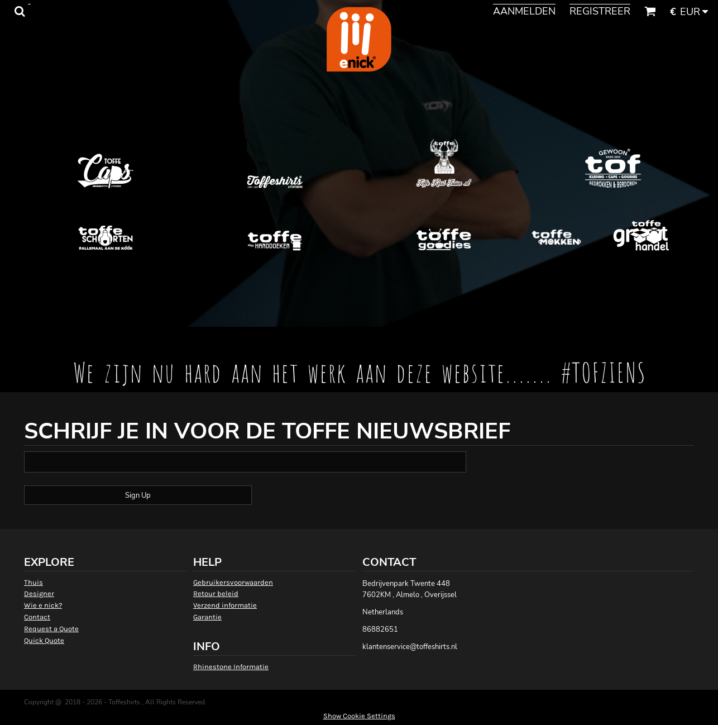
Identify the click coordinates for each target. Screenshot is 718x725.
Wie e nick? (43, 605)
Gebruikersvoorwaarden (233, 582)
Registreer (599, 11)
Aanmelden (524, 11)
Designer (39, 593)
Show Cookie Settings (359, 716)
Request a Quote (51, 628)
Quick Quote (44, 640)
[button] (19, 11)
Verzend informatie (225, 605)
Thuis (33, 582)
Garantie (207, 617)
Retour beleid (215, 593)
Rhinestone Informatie (231, 666)
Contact (37, 617)
